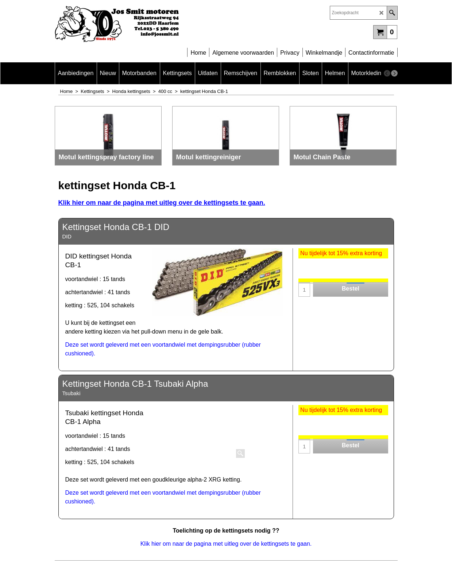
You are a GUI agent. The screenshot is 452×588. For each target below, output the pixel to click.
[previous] (387, 73)
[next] (394, 73)
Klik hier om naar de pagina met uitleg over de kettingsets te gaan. (161, 202)
